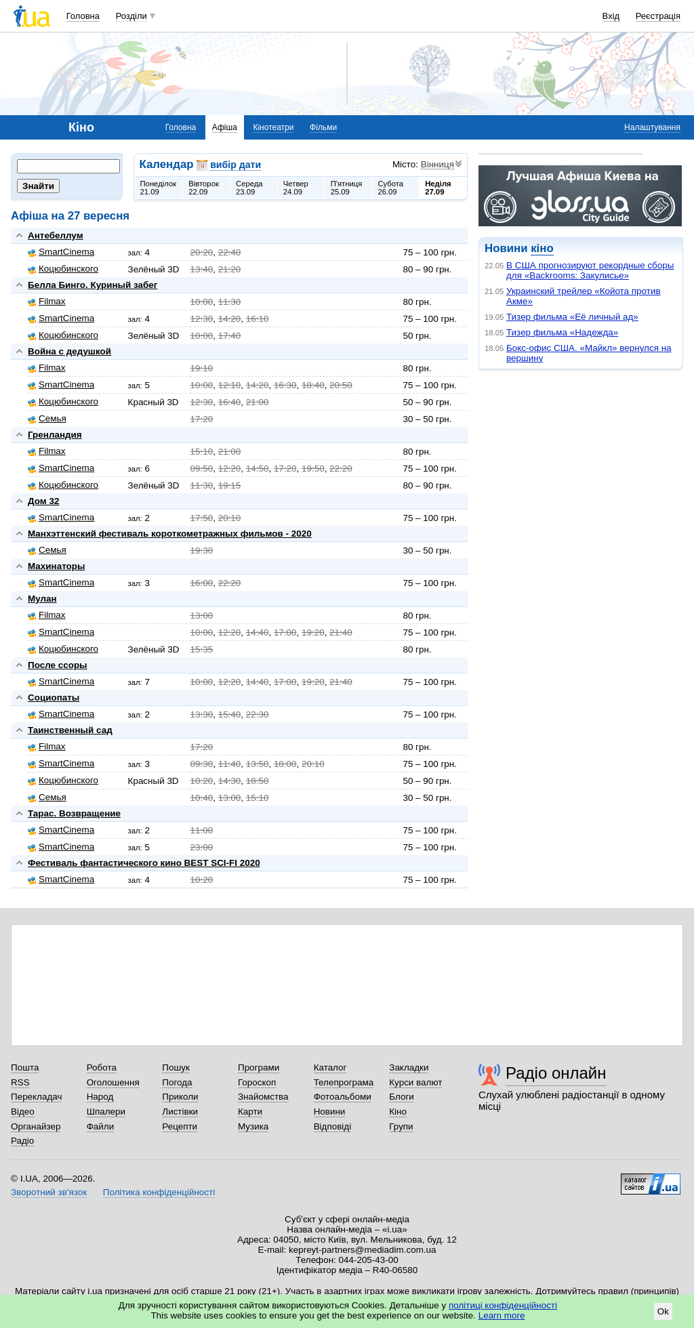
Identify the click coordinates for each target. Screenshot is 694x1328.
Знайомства (263, 1097)
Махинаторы (56, 566)
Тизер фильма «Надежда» (562, 332)
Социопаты (53, 697)
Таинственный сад (70, 730)
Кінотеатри (273, 127)
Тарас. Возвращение (74, 813)
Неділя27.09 (438, 188)
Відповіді (333, 1126)
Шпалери (106, 1111)
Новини (330, 1111)
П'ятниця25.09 (347, 188)
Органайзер (35, 1126)
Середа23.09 (249, 188)
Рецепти (179, 1126)
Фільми (323, 127)
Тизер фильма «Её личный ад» (572, 317)
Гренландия (55, 435)
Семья (47, 418)
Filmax (47, 301)
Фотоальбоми (342, 1097)
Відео (23, 1111)
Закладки (408, 1067)
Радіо (22, 1141)
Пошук (176, 1067)
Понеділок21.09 (158, 188)
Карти (250, 1111)
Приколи (180, 1097)
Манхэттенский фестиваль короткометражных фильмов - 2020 (170, 533)
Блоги (401, 1097)
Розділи (131, 16)
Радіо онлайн (556, 1073)
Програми (258, 1067)
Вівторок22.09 (203, 188)
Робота (102, 1067)
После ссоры (57, 665)
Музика (253, 1126)
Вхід (611, 16)
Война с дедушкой (69, 351)
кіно (542, 248)
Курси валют (415, 1082)
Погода (177, 1082)
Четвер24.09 (295, 188)
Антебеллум (55, 235)
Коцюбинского (63, 269)
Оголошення (113, 1082)
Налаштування (652, 127)
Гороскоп (257, 1082)
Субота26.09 (390, 188)
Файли (101, 1126)
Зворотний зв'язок (49, 1192)
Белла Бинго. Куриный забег (92, 285)
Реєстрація (658, 16)
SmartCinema (61, 252)
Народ (100, 1097)
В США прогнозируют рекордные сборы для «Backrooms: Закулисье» (590, 270)
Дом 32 (43, 501)
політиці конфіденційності (503, 1305)
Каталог (330, 1067)
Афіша (224, 127)
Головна (83, 16)
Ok (663, 1311)
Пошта (25, 1067)
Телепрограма (344, 1082)
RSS (20, 1082)
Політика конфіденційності (159, 1192)
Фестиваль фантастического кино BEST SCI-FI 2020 (144, 863)
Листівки (180, 1111)
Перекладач (36, 1097)
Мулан (42, 599)
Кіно (398, 1111)
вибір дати (235, 164)
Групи (401, 1126)
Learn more (501, 1315)
